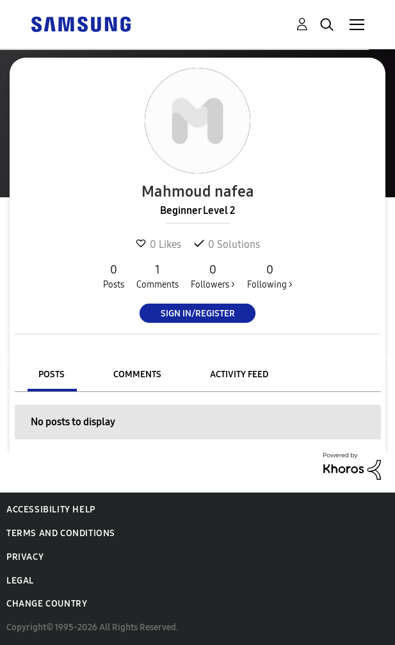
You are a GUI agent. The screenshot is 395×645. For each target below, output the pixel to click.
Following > (270, 276)
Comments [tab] (137, 374)
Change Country (46, 603)
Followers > (213, 276)
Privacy (25, 556)
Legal (20, 580)
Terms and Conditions (60, 533)
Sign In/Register (198, 313)
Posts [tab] (51, 374)
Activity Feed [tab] (239, 374)
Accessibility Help (50, 509)
